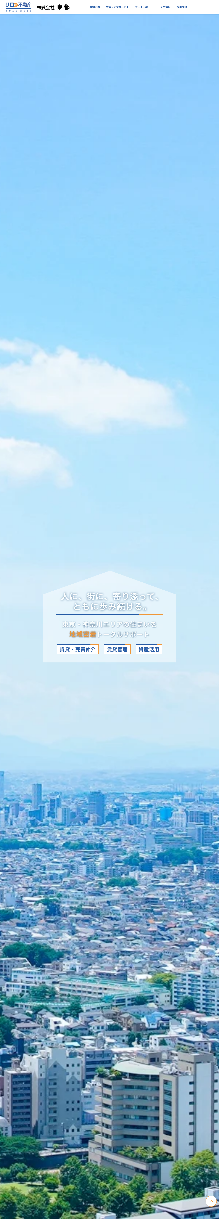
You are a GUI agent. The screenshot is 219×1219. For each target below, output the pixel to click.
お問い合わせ (203, 7)
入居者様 (149, 7)
